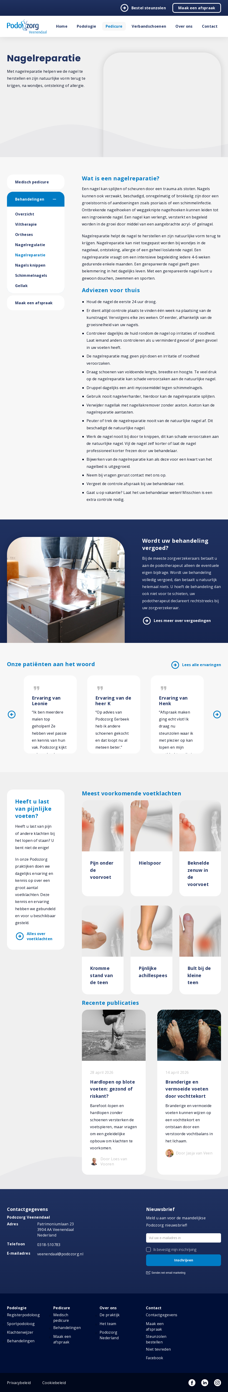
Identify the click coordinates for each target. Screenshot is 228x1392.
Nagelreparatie (30, 255)
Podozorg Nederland (109, 1335)
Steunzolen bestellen (156, 1339)
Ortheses (24, 234)
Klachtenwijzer (20, 1332)
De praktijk (110, 1314)
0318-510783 (48, 1244)
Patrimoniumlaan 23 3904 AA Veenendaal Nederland (55, 1229)
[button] (58, 199)
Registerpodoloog (23, 1314)
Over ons (184, 26)
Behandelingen (29, 199)
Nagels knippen (30, 265)
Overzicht (24, 214)
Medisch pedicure (32, 182)
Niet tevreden (158, 1349)
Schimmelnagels (31, 275)
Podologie (86, 26)
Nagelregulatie (30, 244)
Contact (210, 26)
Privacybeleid (19, 1382)
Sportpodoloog (21, 1323)
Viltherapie (26, 224)
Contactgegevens (162, 1314)
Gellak (21, 285)
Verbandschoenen (149, 26)
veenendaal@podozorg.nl (60, 1253)
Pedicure (114, 26)
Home (61, 26)
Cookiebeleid (54, 1382)
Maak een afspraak (196, 7)
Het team (108, 1323)
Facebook (154, 1357)
